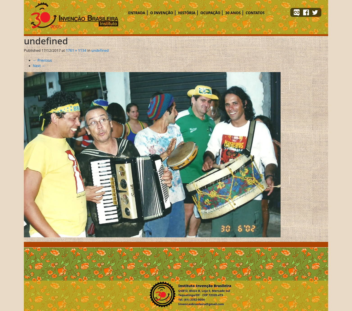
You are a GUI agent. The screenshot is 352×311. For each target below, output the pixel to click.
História (186, 12)
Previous (42, 60)
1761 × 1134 (76, 50)
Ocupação (210, 12)
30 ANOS (233, 12)
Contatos (255, 12)
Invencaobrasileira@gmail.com (201, 304)
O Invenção (161, 12)
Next (39, 65)
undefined (100, 50)
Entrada (136, 12)
